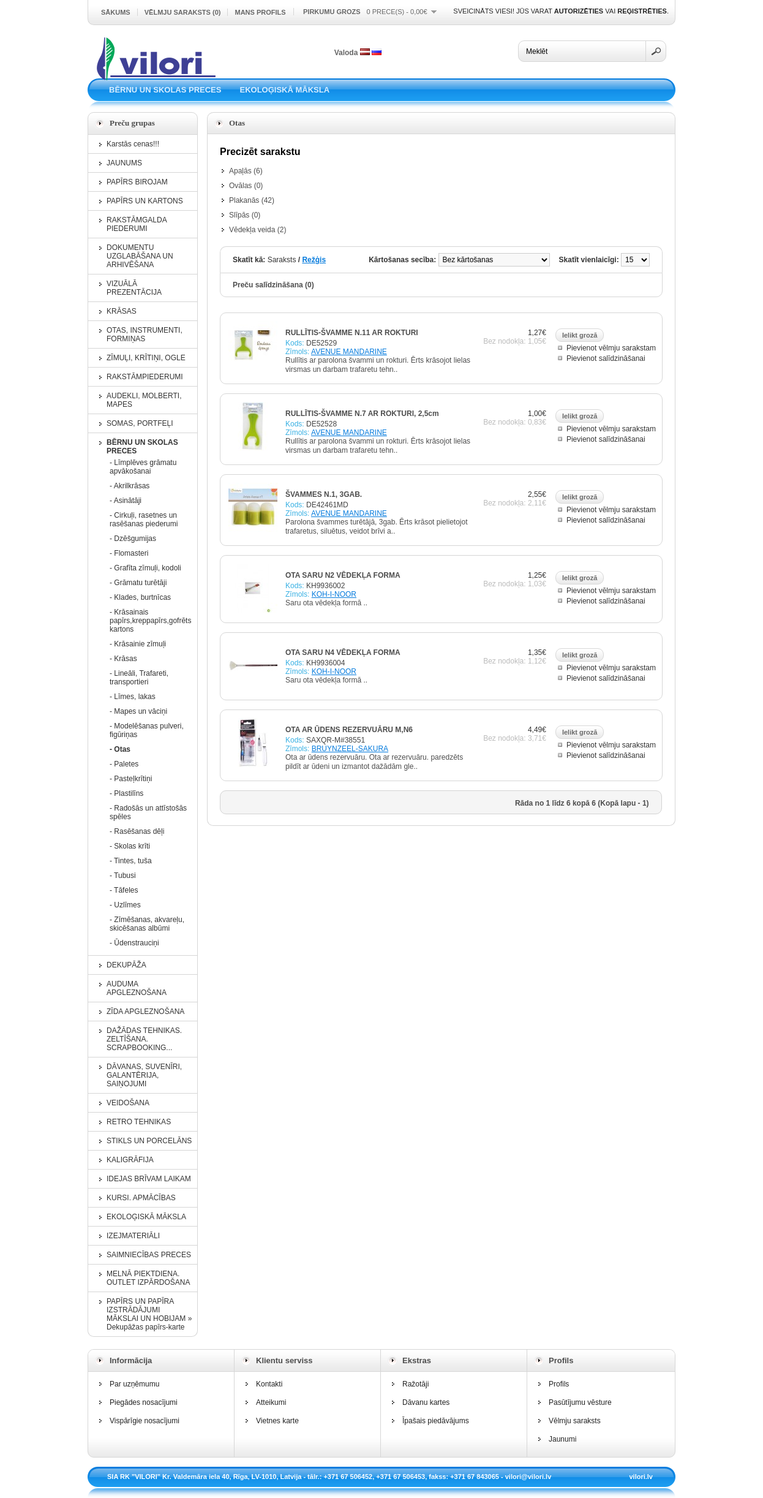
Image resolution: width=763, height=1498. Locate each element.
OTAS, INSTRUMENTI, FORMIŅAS (144, 334)
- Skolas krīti (130, 846)
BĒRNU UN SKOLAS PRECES (165, 89)
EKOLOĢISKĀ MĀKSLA (284, 89)
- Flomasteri (129, 553)
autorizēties (578, 11)
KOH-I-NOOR (334, 594)
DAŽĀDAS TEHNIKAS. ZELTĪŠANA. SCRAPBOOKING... (144, 1039)
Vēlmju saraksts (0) (183, 12)
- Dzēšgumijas (133, 538)
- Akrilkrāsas (129, 486)
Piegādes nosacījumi (144, 1402)
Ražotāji (415, 1384)
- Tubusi (123, 875)
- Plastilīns (126, 793)
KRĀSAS (122, 311)
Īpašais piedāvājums (435, 1421)
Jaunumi (562, 1439)
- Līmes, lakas (133, 696)
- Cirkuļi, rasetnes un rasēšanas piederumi (144, 519)
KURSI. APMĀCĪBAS (141, 1197)
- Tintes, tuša (131, 861)
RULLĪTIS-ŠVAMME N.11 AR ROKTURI (351, 332)
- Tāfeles (124, 890)
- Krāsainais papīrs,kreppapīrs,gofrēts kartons (149, 621)
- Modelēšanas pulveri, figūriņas (147, 730)
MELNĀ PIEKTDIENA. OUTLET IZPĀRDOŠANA (148, 1278)
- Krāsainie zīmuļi (138, 644)
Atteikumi (271, 1402)
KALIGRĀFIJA (130, 1160)
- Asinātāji (125, 500)
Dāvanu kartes (425, 1402)
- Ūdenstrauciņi (134, 943)
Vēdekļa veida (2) (257, 229)
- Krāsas (123, 658)
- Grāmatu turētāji (138, 582)
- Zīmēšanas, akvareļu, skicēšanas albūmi (147, 923)
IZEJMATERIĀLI (133, 1235)
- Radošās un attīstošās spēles (148, 812)
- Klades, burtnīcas (140, 597)
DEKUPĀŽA (126, 965)
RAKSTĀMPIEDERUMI (145, 377)
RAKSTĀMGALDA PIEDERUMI (137, 224)
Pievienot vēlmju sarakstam (611, 348)
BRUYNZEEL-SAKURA (350, 748)
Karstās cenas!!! (133, 144)
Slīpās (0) (244, 215)
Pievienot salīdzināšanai (605, 358)
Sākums (115, 12)
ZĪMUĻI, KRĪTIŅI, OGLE (146, 358)
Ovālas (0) (246, 185)
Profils (559, 1384)
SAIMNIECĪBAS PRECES (149, 1254)
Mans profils (260, 12)
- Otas (120, 749)
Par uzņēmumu (134, 1384)
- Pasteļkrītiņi (131, 778)
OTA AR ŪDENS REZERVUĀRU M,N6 (349, 729)
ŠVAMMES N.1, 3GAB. (323, 494)
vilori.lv (641, 1476)
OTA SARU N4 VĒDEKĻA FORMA (342, 652)
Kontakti (269, 1384)
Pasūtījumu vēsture (580, 1402)
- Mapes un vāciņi (138, 711)
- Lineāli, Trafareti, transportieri (139, 677)
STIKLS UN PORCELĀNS (149, 1141)
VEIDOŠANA (128, 1103)
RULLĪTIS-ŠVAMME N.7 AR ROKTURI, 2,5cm (362, 413)
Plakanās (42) (251, 200)
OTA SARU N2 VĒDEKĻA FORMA (342, 575)
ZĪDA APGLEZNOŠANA (145, 1011)
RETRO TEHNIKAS (139, 1122)
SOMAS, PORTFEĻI (140, 423)
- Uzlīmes (125, 905)
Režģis (314, 259)
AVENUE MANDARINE (349, 351)
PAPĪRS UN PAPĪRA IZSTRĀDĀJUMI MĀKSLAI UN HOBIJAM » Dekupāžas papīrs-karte (149, 1314)
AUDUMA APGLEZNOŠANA (137, 988)
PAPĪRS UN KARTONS (145, 201)
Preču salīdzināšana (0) (273, 285)
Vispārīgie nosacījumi (144, 1421)
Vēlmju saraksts (575, 1421)
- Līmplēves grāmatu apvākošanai (143, 466)
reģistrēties (642, 11)
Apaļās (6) (246, 171)
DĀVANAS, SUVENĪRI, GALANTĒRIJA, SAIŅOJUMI (144, 1075)
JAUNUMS (124, 163)
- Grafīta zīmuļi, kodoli (145, 568)
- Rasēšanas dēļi (137, 831)
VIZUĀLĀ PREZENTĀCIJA (134, 288)
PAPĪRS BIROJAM (137, 182)
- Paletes (124, 764)
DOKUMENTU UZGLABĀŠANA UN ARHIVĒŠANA (140, 256)
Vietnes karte (277, 1421)
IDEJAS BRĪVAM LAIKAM (149, 1179)
